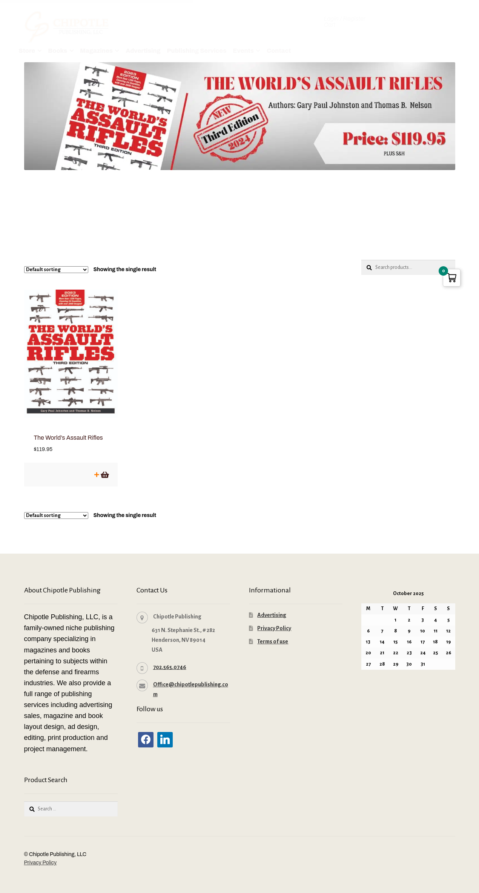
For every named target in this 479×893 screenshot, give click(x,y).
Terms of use (272, 634)
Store (27, 51)
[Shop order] (56, 269)
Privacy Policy (274, 621)
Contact (279, 51)
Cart (330, 25)
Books (57, 51)
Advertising (143, 51)
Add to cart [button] (104, 467)
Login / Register (344, 19)
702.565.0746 (169, 660)
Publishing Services (196, 51)
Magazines (96, 51)
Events (243, 51)
